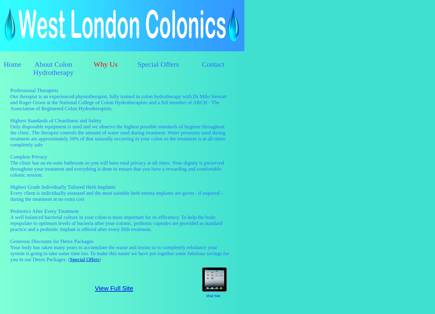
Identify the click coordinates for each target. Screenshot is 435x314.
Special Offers (84, 259)
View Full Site (114, 288)
